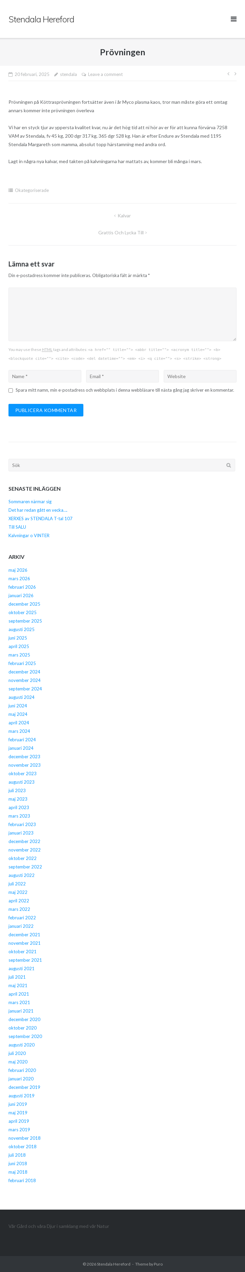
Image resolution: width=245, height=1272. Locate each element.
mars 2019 (19, 1129)
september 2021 (25, 960)
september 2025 (25, 621)
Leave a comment (105, 74)
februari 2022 (22, 917)
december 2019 (24, 1087)
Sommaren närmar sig (30, 501)
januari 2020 (21, 1078)
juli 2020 (17, 1053)
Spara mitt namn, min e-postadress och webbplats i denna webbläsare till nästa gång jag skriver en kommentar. (125, 390)
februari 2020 (22, 1070)
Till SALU (17, 527)
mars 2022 (19, 909)
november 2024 (24, 680)
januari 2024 (21, 748)
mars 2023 (19, 816)
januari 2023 (21, 833)
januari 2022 (21, 926)
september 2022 (25, 866)
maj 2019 (17, 1112)
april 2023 (18, 807)
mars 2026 (19, 578)
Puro (158, 1264)
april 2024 (18, 722)
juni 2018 (17, 1163)
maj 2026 (17, 570)
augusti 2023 (21, 782)
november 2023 (24, 765)
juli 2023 (17, 790)
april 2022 (18, 900)
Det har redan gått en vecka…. (37, 510)
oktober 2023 (22, 773)
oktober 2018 (22, 1146)
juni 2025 (17, 638)
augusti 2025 (21, 629)
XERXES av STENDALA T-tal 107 (40, 518)
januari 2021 (21, 1011)
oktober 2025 (22, 612)
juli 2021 (17, 977)
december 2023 (24, 756)
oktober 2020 (22, 1028)
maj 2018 (17, 1172)
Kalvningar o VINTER (28, 535)
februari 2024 (22, 739)
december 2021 (24, 934)
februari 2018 (22, 1180)
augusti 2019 (21, 1095)
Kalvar (124, 215)
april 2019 (18, 1121)
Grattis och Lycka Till (121, 232)
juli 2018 (17, 1155)
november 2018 (24, 1138)
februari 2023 (22, 824)
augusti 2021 (21, 968)
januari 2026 (21, 595)
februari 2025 (22, 663)
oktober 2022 (22, 858)
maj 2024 (17, 714)
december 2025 (24, 604)
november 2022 (24, 850)
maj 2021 (17, 985)
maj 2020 (17, 1061)
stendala (68, 74)
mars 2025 (19, 655)
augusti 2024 (21, 697)
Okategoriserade (32, 190)
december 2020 (24, 1019)
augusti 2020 (21, 1045)
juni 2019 (17, 1104)
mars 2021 (19, 1002)
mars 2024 (19, 731)
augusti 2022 (21, 875)
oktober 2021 (22, 951)
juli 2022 (17, 883)
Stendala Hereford (113, 1264)
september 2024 (25, 688)
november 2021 (24, 943)
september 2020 (25, 1036)
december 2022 (24, 841)
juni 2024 (17, 705)
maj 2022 (17, 892)
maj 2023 (17, 799)
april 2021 (18, 994)
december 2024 (24, 671)
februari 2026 (22, 587)
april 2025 (18, 646)
